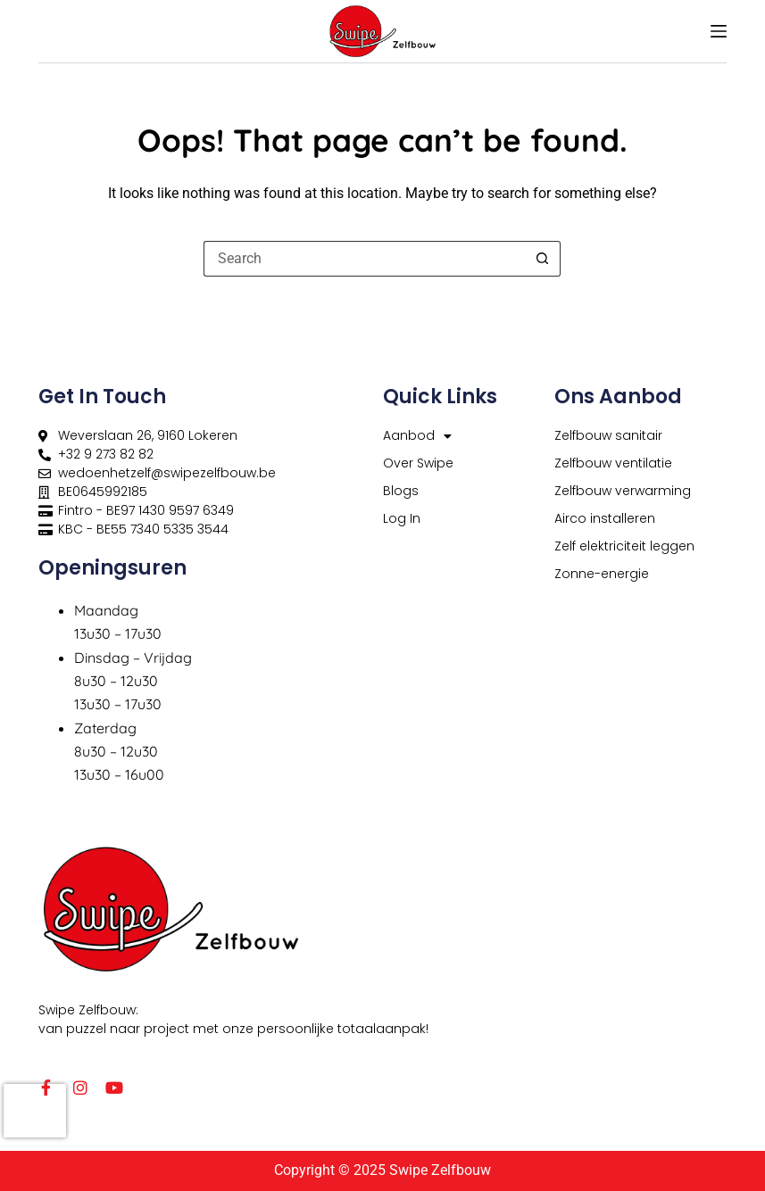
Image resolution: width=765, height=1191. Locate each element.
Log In (401, 518)
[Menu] (719, 31)
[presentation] (35, 1110)
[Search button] (543, 259)
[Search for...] (364, 259)
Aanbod (417, 435)
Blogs (401, 491)
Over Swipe (418, 463)
